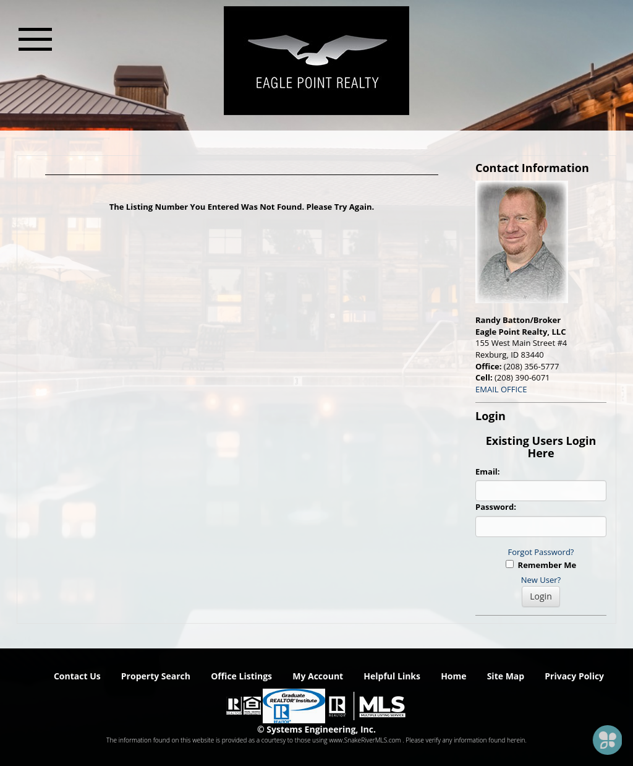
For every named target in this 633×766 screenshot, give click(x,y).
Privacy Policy (574, 676)
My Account (317, 676)
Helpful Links (391, 676)
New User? (541, 579)
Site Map (505, 676)
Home (453, 676)
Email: (487, 471)
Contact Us (77, 676)
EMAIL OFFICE (501, 389)
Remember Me (541, 564)
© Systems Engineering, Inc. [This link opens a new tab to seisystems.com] (316, 729)
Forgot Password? (541, 551)
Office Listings (241, 676)
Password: (495, 506)
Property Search (155, 676)
